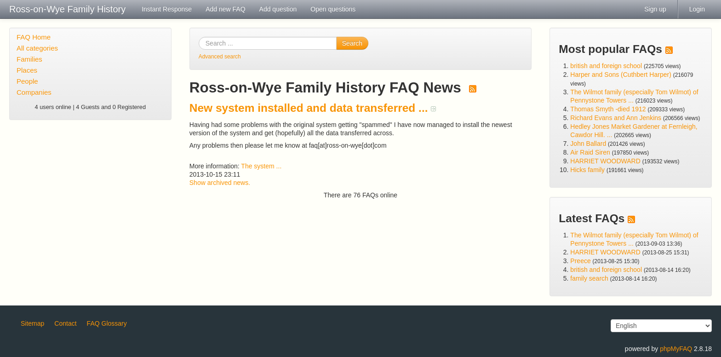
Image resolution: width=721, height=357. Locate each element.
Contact (65, 323)
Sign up (655, 9)
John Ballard (588, 143)
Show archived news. (219, 182)
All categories (37, 48)
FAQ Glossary (107, 323)
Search (352, 43)
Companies (34, 92)
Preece (580, 261)
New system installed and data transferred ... (312, 108)
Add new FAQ (225, 9)
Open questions (332, 9)
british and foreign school (606, 65)
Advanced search (220, 56)
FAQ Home (34, 37)
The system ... (261, 166)
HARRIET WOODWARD (605, 161)
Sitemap (32, 323)
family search (590, 278)
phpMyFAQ (676, 348)
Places (27, 70)
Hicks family (588, 169)
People (27, 81)
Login (697, 9)
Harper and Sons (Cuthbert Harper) (620, 74)
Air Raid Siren (590, 152)
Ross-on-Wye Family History (67, 9)
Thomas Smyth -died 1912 (608, 109)
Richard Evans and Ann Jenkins (615, 117)
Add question (278, 9)
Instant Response (167, 9)
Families (29, 59)
